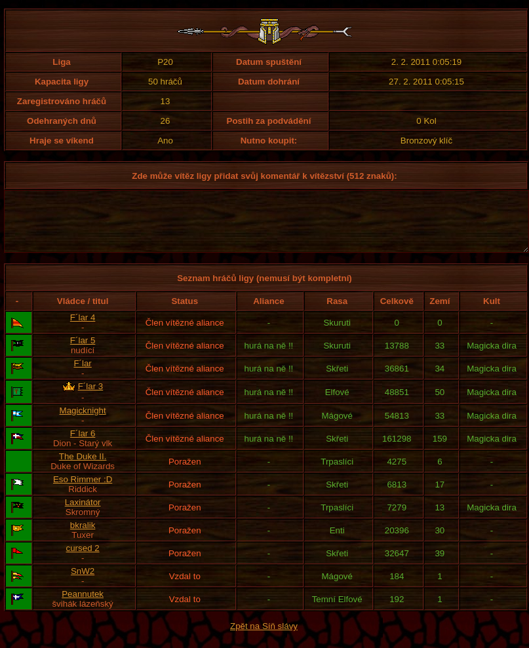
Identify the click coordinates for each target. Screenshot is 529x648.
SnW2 (82, 583)
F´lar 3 (91, 398)
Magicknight (83, 422)
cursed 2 (83, 560)
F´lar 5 (83, 352)
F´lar (82, 375)
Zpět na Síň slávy (264, 638)
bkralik (83, 537)
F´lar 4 (83, 329)
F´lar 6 (83, 445)
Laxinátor (83, 514)
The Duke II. (83, 468)
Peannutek (83, 606)
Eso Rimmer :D (82, 491)
